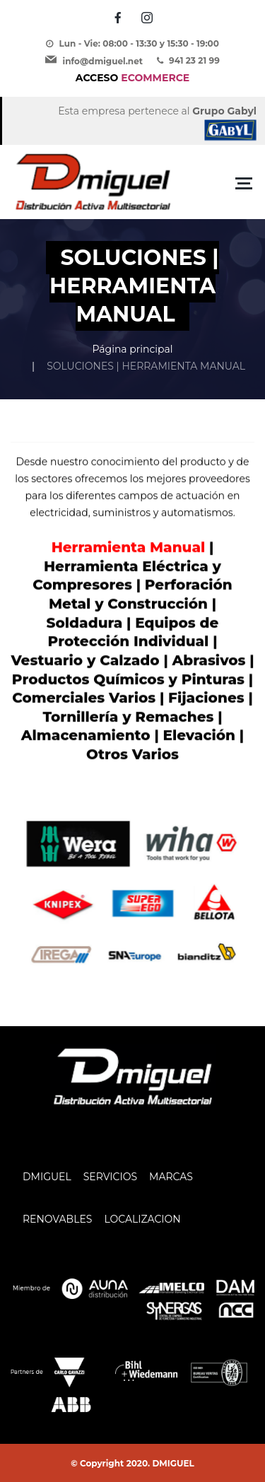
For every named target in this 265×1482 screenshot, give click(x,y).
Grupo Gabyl (224, 111)
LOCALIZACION (142, 1219)
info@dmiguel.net (103, 61)
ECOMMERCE (132, 77)
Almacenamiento (88, 735)
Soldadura (85, 622)
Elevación (199, 735)
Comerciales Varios (83, 698)
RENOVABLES (57, 1219)
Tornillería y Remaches (127, 717)
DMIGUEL (47, 1176)
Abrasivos (209, 660)
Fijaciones (208, 698)
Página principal (132, 349)
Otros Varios (132, 754)
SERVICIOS (110, 1176)
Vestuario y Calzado (85, 660)
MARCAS (171, 1176)
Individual (171, 641)
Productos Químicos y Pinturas (128, 679)
